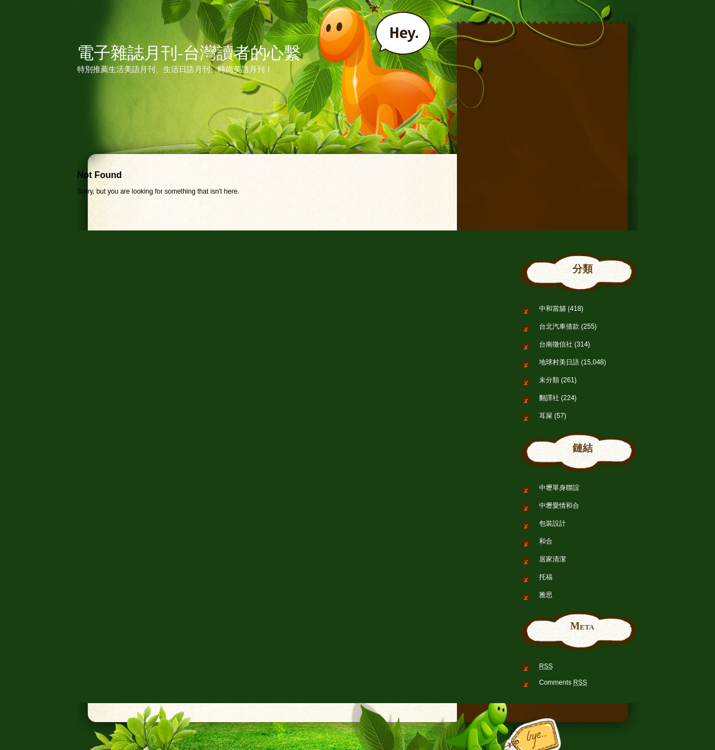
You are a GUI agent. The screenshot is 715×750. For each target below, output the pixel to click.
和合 (545, 541)
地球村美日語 (559, 362)
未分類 (549, 380)
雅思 (545, 595)
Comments (563, 682)
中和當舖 (552, 308)
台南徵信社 (556, 344)
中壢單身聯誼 (559, 488)
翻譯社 (549, 398)
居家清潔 (552, 559)
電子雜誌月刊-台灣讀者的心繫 (189, 53)
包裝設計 (552, 523)
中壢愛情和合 (559, 505)
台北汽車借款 (559, 326)
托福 (545, 577)
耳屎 (545, 416)
